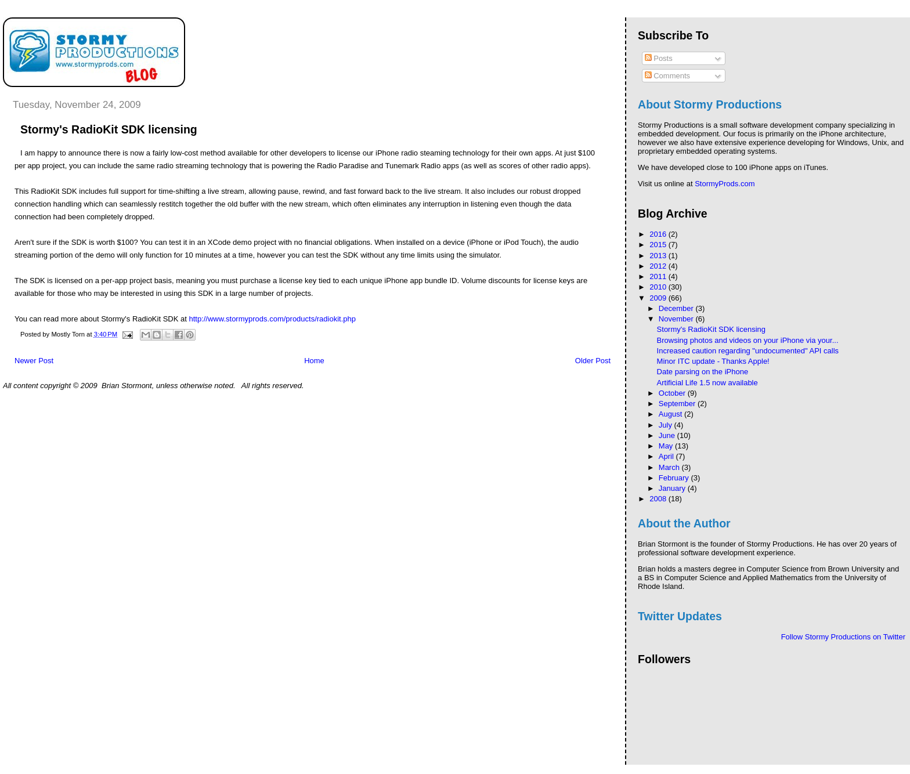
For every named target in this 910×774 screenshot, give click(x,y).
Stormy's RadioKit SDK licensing (711, 329)
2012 (659, 266)
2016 (659, 234)
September (678, 403)
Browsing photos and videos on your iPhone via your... (748, 340)
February (675, 477)
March (670, 467)
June (668, 435)
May (667, 446)
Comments (667, 75)
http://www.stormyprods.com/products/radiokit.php (272, 318)
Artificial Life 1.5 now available (707, 382)
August (671, 414)
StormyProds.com (724, 183)
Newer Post (34, 360)
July (666, 425)
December (677, 308)
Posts (659, 58)
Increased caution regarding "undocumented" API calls (748, 350)
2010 (659, 287)
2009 (659, 298)
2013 (659, 255)
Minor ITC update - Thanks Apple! (713, 361)
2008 (659, 498)
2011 (659, 276)
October (673, 393)
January (673, 488)
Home (314, 360)
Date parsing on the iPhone (703, 371)
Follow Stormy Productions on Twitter (843, 636)
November (677, 318)
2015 (659, 244)
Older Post (593, 360)
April (667, 456)
